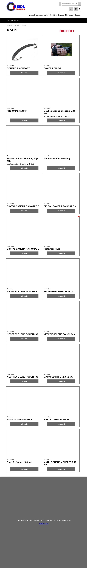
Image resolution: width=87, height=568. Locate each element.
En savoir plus (43, 523)
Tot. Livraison (10, 65)
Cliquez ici (24, 73)
